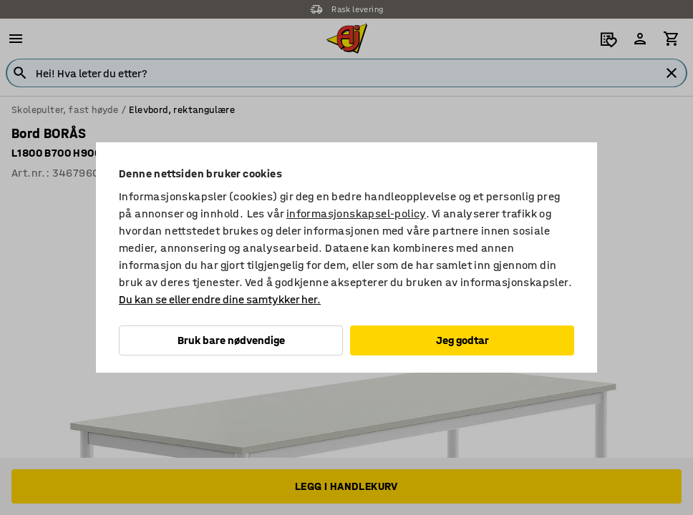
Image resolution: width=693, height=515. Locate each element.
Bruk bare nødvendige (231, 340)
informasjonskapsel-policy (356, 213)
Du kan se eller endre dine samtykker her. (220, 299)
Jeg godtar (462, 340)
